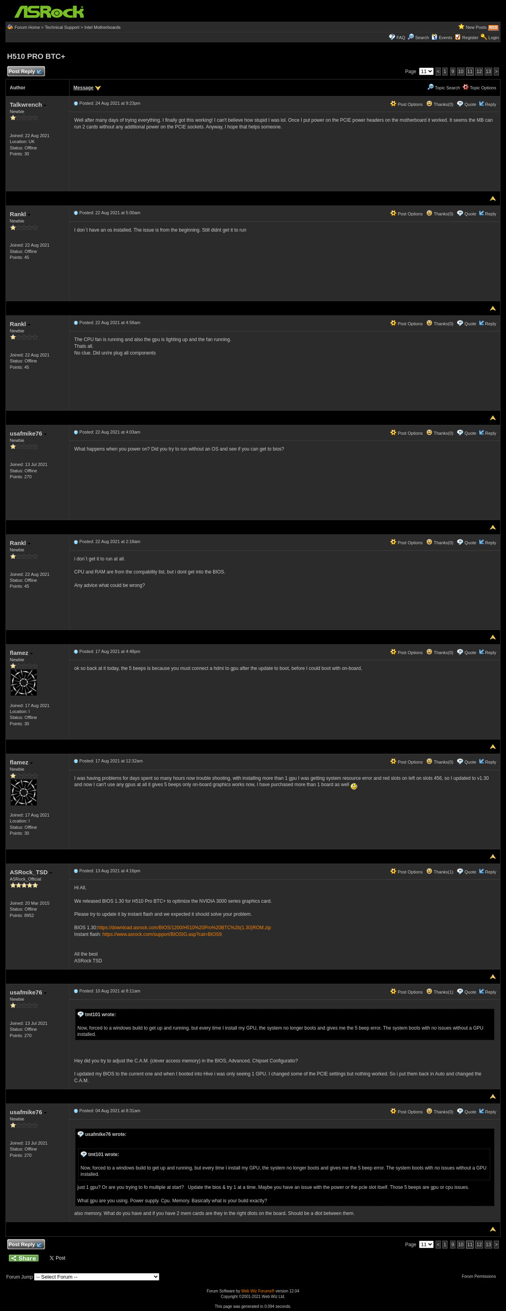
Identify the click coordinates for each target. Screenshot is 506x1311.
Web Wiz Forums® (257, 1291)
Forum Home (27, 27)
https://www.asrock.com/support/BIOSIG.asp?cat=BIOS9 (162, 934)
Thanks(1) (439, 872)
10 (460, 71)
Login (493, 37)
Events (441, 37)
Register (470, 37)
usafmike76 (28, 433)
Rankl (20, 214)
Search (422, 37)
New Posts (476, 27)
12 (478, 71)
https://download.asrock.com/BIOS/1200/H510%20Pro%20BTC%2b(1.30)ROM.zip (184, 927)
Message (84, 88)
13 (488, 71)
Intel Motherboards (102, 27)
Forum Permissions (481, 1276)
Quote (470, 104)
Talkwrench (28, 104)
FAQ (400, 37)
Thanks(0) (439, 104)
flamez (21, 652)
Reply (490, 104)
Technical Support (62, 27)
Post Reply (25, 71)
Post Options (406, 104)
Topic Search (443, 87)
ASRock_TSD (31, 872)
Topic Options (480, 87)
